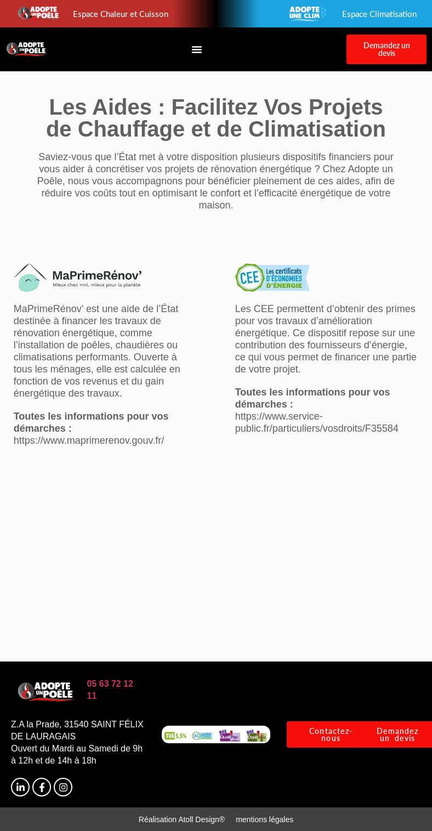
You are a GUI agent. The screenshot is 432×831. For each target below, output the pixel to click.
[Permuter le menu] (196, 49)
